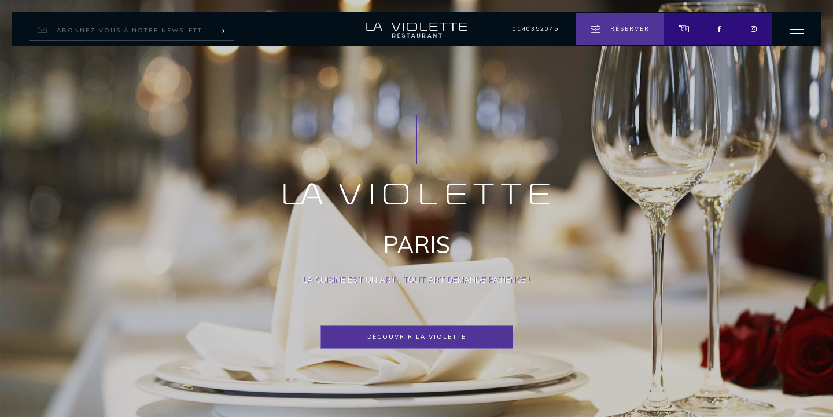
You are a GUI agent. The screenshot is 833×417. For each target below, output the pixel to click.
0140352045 (536, 28)
